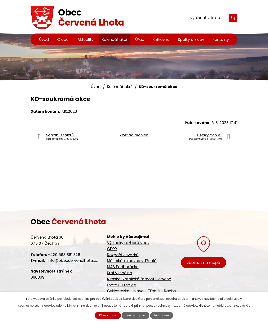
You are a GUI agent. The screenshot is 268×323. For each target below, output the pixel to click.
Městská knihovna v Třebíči (132, 260)
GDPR (112, 248)
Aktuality (85, 39)
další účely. (234, 298)
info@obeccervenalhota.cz (73, 260)
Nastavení (162, 315)
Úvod (44, 39)
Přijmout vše (107, 315)
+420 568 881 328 (64, 254)
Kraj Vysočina (119, 272)
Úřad (139, 39)
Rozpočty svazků (123, 254)
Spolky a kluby (191, 39)
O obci (63, 39)
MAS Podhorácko (123, 266)
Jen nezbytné (136, 315)
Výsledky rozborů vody (128, 242)
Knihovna (161, 39)
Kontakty (221, 39)
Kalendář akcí (114, 39)
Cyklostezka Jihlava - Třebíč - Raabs (141, 290)
